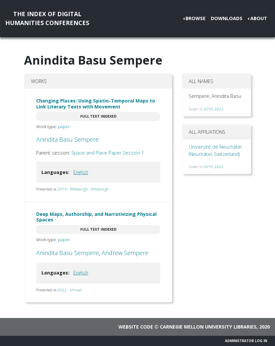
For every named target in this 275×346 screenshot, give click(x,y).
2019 (208, 108)
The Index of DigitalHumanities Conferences (47, 18)
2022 (219, 108)
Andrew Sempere (125, 253)
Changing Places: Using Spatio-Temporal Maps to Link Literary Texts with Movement (95, 103)
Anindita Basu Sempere (67, 139)
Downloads (226, 18)
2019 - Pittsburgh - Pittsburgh (83, 189)
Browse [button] (196, 18)
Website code (135, 327)
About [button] (258, 18)
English (80, 172)
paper (64, 127)
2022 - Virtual (70, 289)
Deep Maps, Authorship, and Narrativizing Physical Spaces (96, 217)
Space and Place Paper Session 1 (107, 153)
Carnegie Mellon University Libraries (208, 327)
